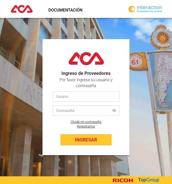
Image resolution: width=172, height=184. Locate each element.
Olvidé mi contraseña (86, 122)
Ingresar (86, 139)
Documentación (65, 10)
